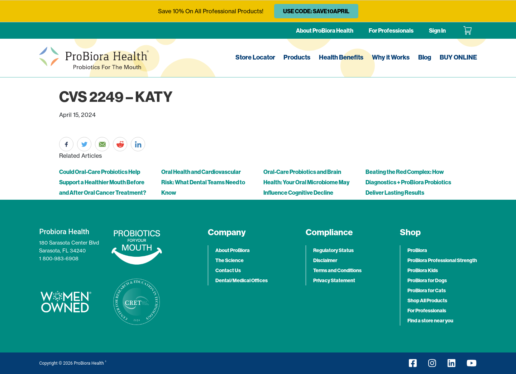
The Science (229, 260)
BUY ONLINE (458, 57)
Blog (424, 57)
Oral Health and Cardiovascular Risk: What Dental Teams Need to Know (203, 182)
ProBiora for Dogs (427, 280)
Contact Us (228, 270)
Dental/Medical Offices (241, 280)
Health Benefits (341, 57)
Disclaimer (325, 260)
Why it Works (391, 57)
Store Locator (255, 57)
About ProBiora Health (324, 30)
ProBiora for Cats (426, 290)
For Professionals (391, 30)
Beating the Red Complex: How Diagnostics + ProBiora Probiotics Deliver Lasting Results (408, 182)
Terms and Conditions (337, 270)
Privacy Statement (334, 280)
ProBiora (417, 250)
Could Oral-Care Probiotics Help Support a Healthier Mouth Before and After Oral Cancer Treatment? (102, 182)
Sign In (437, 30)
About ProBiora (232, 250)
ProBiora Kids (422, 270)
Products (296, 57)
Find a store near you (430, 320)
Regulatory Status (333, 250)
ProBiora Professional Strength (442, 260)
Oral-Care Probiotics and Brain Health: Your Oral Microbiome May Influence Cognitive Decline (306, 182)
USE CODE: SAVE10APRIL (316, 11)
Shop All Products (427, 300)
